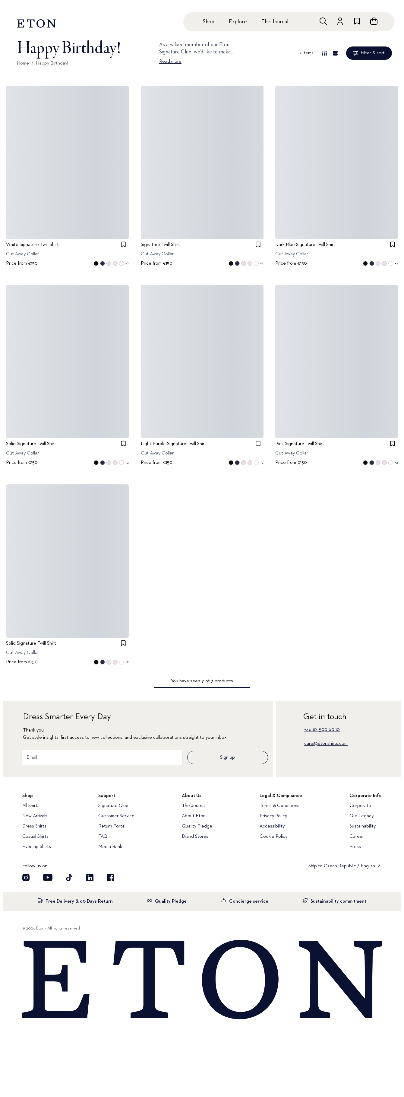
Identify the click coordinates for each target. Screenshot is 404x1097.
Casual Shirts (35, 836)
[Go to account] (340, 21)
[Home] (202, 980)
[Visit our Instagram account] (26, 877)
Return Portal (111, 826)
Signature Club (113, 805)
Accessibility (272, 826)
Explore (238, 21)
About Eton (194, 816)
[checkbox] (123, 244)
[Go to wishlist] (357, 21)
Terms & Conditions (279, 805)
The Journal (274, 21)
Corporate (360, 805)
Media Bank (110, 846)
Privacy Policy (273, 816)
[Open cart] (373, 21)
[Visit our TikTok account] (69, 877)
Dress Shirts (34, 826)
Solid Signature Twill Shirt (31, 444)
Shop (208, 21)
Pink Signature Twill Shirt (299, 444)
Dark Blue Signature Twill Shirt (305, 244)
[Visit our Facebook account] (110, 877)
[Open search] (323, 21)
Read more (170, 61)
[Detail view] (335, 53)
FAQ (102, 836)
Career (356, 836)
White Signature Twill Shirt (32, 244)
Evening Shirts (36, 846)
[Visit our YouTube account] (47, 877)
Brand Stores (195, 836)
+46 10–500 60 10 (322, 729)
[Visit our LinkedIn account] (89, 877)
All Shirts (30, 805)
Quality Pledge (197, 826)
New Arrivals (34, 816)
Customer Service (116, 816)
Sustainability (362, 826)
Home (23, 63)
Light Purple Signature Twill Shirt (173, 444)
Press (355, 846)
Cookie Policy (273, 836)
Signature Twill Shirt (160, 244)
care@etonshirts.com (326, 743)
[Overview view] (324, 53)
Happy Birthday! (52, 63)
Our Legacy (361, 816)
